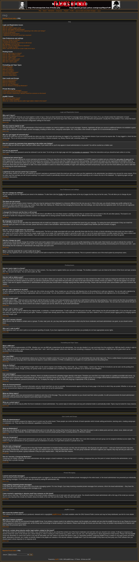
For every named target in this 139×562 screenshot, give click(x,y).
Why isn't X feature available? (11, 99)
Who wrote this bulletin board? (11, 98)
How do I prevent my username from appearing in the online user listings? (24, 31)
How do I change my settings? (11, 40)
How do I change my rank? (10, 47)
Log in (99, 10)
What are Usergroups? (9, 83)
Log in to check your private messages (85, 10)
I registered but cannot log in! (11, 33)
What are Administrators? (10, 80)
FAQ (40, 10)
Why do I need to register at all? (12, 28)
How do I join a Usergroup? (10, 84)
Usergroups (59, 10)
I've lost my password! (9, 32)
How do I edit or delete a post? (11, 54)
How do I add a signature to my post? (13, 56)
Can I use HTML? (8, 68)
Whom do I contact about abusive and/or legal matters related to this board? (25, 101)
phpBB (56, 559)
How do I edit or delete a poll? (11, 59)
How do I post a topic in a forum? (12, 53)
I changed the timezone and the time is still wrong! (17, 42)
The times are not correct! (10, 41)
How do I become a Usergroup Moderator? (15, 85)
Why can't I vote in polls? (10, 62)
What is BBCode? (8, 66)
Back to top (6, 122)
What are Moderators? (9, 81)
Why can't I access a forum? (11, 60)
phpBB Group (56, 514)
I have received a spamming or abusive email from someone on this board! (24, 93)
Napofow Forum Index (9, 18)
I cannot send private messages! (12, 90)
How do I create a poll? (9, 57)
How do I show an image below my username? (16, 45)
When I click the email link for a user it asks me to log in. (19, 48)
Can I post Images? (8, 71)
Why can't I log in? (8, 26)
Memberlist (51, 10)
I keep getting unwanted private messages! (15, 92)
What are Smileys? (8, 69)
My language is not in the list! (11, 44)
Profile (72, 10)
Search (45, 10)
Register (66, 10)
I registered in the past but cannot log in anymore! (17, 35)
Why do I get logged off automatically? (14, 29)
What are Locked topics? (10, 75)
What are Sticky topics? (9, 73)
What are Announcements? (10, 72)
